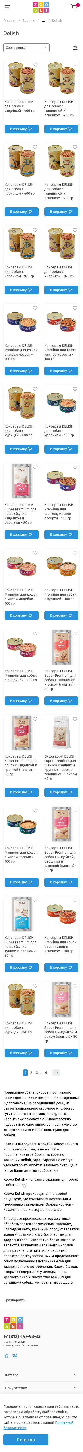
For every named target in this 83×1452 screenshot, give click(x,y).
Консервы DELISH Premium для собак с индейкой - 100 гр (21, 675)
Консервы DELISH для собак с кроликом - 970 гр (19, 271)
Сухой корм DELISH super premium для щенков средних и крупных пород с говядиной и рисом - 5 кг (60, 767)
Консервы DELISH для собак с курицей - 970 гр (19, 1027)
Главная (10, 20)
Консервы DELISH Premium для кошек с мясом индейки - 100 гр (21, 596)
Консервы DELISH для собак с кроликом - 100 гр (59, 430)
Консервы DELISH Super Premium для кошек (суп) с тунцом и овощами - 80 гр (21, 947)
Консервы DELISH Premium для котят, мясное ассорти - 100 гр (60, 352)
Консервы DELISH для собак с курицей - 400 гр (19, 430)
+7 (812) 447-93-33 (22, 1336)
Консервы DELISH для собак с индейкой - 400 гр (20, 106)
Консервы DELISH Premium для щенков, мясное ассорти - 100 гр (58, 511)
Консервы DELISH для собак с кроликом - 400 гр (20, 189)
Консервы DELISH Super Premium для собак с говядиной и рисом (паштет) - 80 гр (60, 680)
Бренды (28, 20)
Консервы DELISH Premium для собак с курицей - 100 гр (60, 594)
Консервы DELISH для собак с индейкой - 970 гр (59, 271)
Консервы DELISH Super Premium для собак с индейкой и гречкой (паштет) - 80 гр (21, 765)
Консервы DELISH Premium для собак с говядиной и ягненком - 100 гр (60, 944)
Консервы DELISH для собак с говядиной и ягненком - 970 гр (58, 191)
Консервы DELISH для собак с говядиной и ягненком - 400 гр (59, 108)
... (43, 21)
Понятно (26, 1439)
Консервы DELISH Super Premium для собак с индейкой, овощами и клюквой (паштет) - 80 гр (60, 859)
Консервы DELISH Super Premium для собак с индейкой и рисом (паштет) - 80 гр (60, 1032)
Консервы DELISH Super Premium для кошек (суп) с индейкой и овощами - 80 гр (21, 514)
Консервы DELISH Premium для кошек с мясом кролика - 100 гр (21, 854)
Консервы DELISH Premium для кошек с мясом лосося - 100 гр (21, 352)
